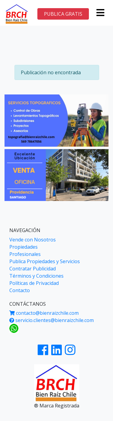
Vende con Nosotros (32, 239)
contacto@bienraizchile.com (44, 313)
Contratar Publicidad (32, 268)
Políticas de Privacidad (34, 283)
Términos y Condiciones (36, 276)
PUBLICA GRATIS (63, 14)
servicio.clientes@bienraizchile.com (51, 320)
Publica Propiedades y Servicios (44, 261)
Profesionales (25, 254)
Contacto (19, 290)
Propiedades (23, 247)
